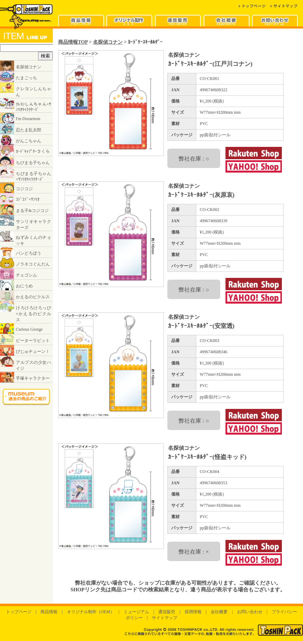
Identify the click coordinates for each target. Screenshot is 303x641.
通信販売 (166, 611)
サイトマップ (164, 617)
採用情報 (193, 611)
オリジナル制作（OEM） (91, 611)
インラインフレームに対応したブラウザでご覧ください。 (26, 222)
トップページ (18, 611)
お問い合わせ (249, 611)
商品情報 (49, 611)
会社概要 (219, 611)
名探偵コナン (108, 42)
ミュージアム (136, 611)
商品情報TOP (73, 42)
